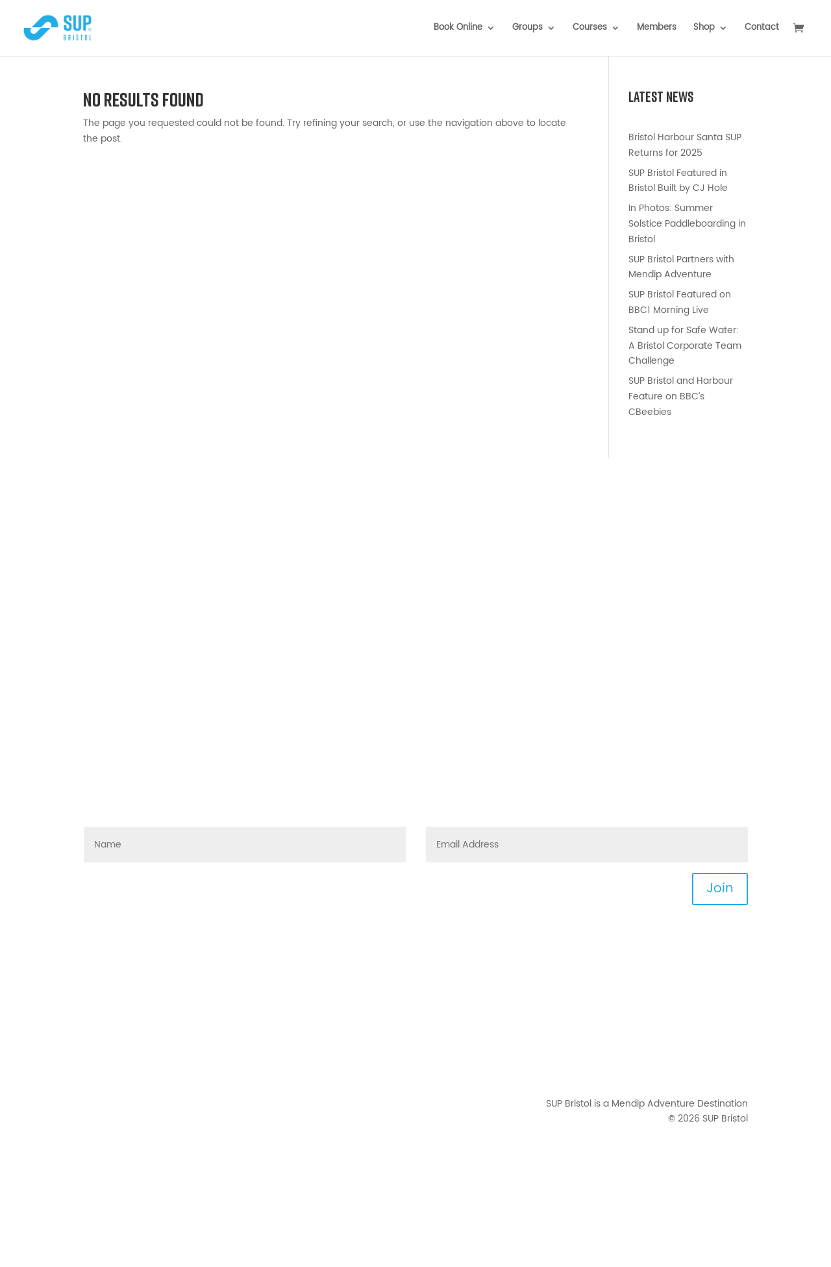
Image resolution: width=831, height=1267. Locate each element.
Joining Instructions (705, 992)
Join (720, 888)
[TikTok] (142, 1025)
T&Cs (736, 1023)
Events (733, 961)
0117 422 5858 (150, 992)
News (736, 977)
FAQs (177, 977)
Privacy (732, 1038)
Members (656, 28)
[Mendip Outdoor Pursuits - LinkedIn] (167, 1025)
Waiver (732, 1054)
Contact (762, 28)
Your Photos (721, 1069)
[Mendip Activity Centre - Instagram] (118, 1025)
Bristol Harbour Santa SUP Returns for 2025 (684, 145)
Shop (704, 28)
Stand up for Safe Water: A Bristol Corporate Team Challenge (684, 346)
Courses (590, 28)
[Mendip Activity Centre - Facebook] (93, 1025)
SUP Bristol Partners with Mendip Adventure (681, 267)
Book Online (458, 28)
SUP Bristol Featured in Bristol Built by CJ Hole (678, 181)
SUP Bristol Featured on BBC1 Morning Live (679, 302)
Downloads (723, 1007)
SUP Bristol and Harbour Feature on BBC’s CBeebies (680, 396)
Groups (527, 28)
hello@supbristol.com (162, 961)
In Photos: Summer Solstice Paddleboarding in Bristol (687, 224)
